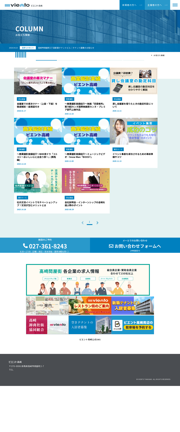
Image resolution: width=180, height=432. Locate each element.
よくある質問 (96, 414)
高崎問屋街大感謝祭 (125, 409)
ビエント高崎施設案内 (62, 409)
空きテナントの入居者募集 (65, 414)
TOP (148, 55)
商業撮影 (68, 61)
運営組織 (120, 401)
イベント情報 (96, 401)
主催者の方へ (155, 5)
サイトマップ (165, 421)
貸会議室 (133, 61)
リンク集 (154, 421)
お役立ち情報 (96, 405)
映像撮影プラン (111, 61)
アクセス (160, 401)
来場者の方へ (129, 5)
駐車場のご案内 (163, 405)
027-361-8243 (21, 417)
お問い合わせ (126, 421)
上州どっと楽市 (123, 405)
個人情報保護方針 (141, 421)
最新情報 (94, 409)
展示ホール (90, 61)
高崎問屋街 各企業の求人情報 (130, 414)
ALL (46, 61)
